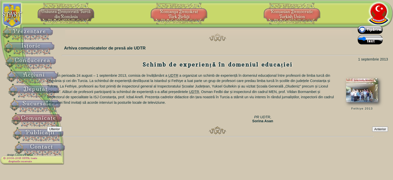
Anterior (380, 133)
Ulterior (77, 133)
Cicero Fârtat (37, 158)
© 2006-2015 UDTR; (33, 161)
